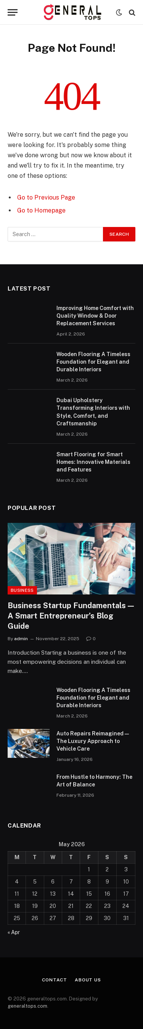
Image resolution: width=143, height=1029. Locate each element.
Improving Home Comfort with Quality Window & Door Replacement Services (95, 315)
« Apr (14, 932)
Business (22, 590)
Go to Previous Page (46, 197)
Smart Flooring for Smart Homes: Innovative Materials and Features (93, 462)
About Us (88, 980)
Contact (54, 980)
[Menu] (13, 12)
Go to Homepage (41, 210)
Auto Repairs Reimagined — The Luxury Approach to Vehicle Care (92, 741)
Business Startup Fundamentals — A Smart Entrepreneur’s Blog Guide (71, 616)
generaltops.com (27, 1006)
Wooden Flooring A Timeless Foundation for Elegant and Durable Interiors (93, 361)
